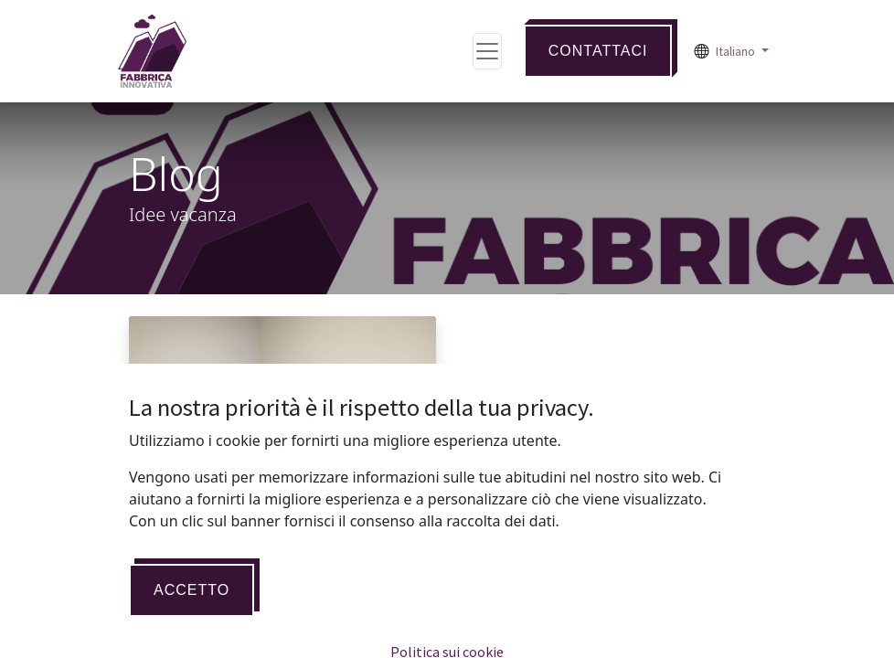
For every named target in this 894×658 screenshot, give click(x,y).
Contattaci (598, 50)
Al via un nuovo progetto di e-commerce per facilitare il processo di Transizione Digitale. (273, 608)
